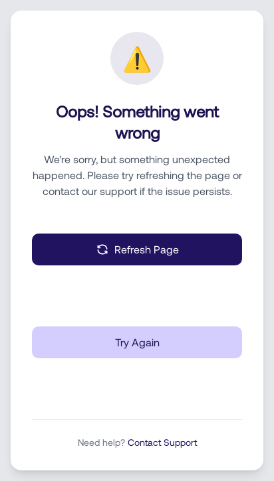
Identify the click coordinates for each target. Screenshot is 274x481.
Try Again (137, 342)
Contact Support (162, 442)
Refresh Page (137, 249)
